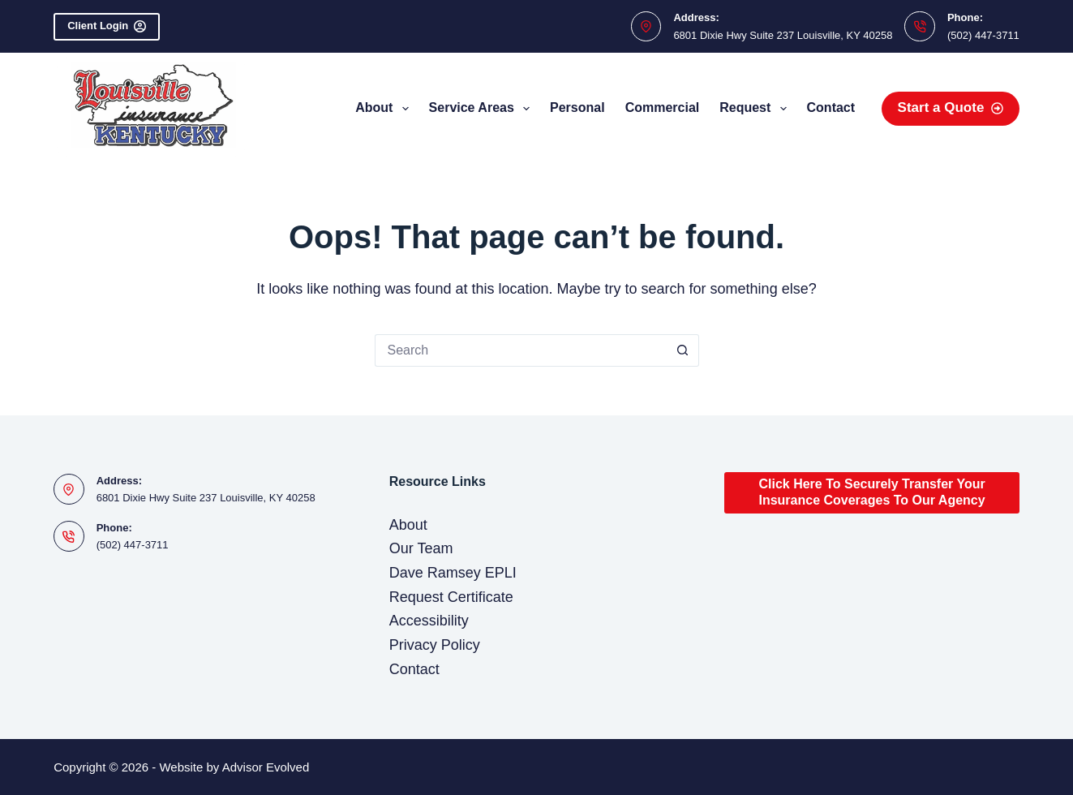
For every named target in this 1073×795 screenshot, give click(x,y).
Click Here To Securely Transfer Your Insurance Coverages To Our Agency (871, 492)
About (384, 108)
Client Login (106, 25)
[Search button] (683, 350)
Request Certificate (451, 597)
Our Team (421, 548)
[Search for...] (521, 350)
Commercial (662, 107)
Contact (831, 107)
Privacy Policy (434, 645)
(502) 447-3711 (983, 35)
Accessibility (429, 620)
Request (755, 108)
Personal (577, 107)
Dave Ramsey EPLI (453, 573)
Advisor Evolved (266, 767)
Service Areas (482, 108)
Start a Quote (950, 107)
